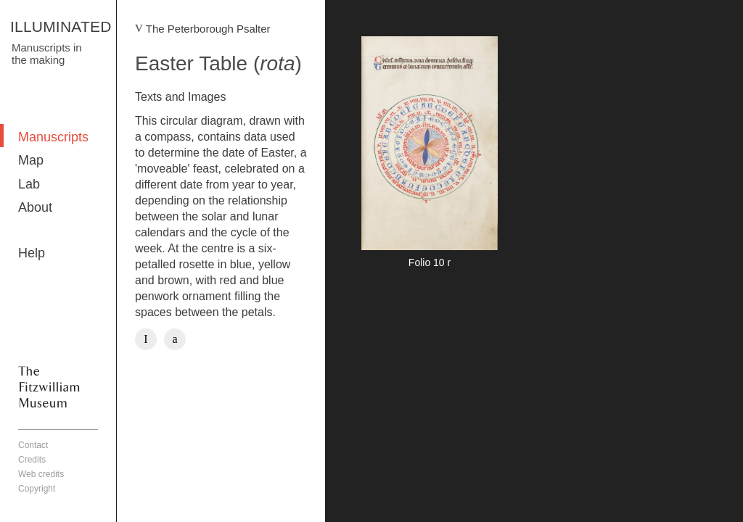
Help (31, 253)
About (35, 207)
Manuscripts (53, 137)
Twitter (175, 339)
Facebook (146, 339)
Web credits (41, 474)
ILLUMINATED (61, 26)
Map (31, 160)
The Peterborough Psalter (208, 28)
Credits (32, 460)
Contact (33, 445)
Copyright (36, 489)
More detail (429, 154)
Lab (29, 184)
